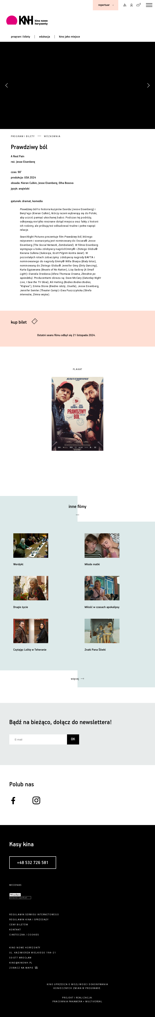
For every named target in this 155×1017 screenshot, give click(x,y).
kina (28, 919)
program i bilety (20, 36)
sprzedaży (41, 919)
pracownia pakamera (67, 1001)
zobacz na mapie (21, 968)
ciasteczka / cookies (24, 935)
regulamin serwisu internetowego (34, 914)
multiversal (94, 1001)
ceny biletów (18, 925)
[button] (148, 85)
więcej (75, 678)
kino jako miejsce (69, 36)
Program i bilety (23, 136)
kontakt (15, 930)
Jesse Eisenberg (25, 162)
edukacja (44, 36)
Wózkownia (52, 136)
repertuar (104, 5)
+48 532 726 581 (32, 863)
